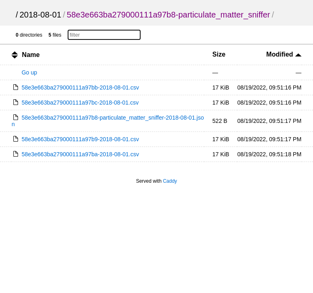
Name (31, 54)
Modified (283, 54)
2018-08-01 (40, 14)
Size (218, 54)
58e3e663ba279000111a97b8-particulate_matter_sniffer (168, 14)
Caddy (170, 181)
